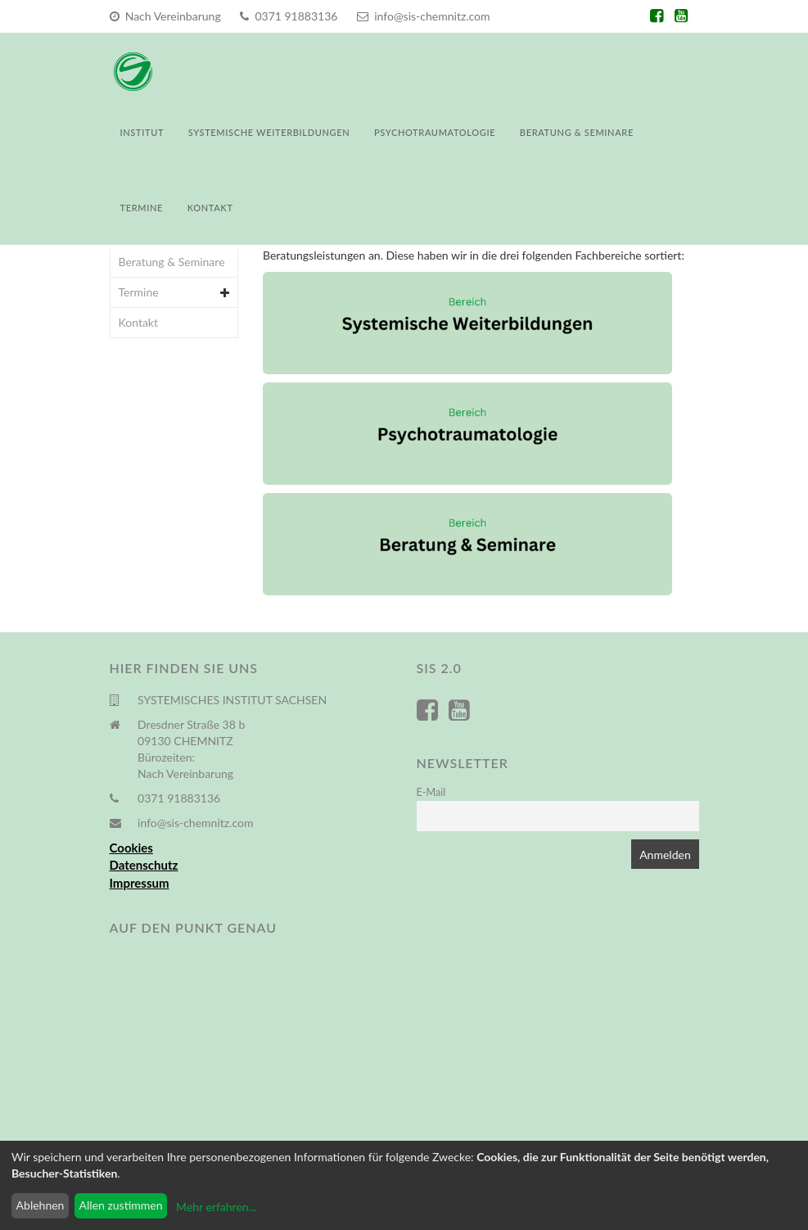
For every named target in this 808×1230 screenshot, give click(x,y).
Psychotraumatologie (434, 132)
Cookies (131, 847)
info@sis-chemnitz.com (423, 16)
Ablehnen (40, 1205)
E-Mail (431, 792)
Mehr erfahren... (216, 1207)
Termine (142, 207)
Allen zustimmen (121, 1205)
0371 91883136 (288, 16)
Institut (142, 132)
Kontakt (210, 207)
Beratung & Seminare (577, 132)
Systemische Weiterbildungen (269, 132)
